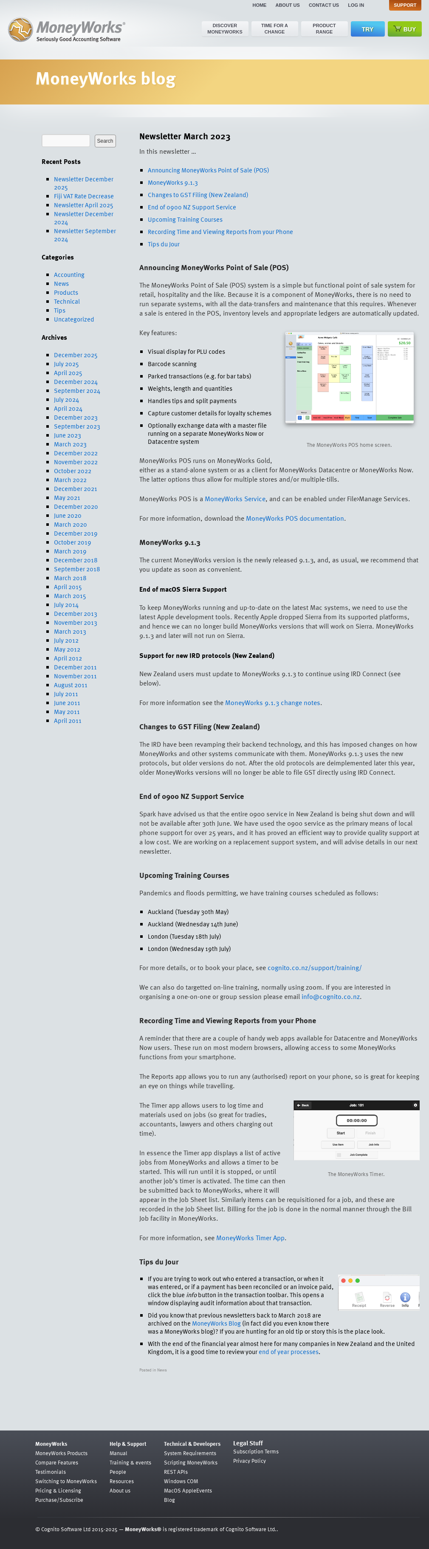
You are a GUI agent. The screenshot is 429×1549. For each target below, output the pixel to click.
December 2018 (76, 559)
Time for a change (274, 28)
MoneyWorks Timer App (250, 1238)
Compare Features (56, 1462)
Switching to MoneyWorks (66, 1481)
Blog (169, 1499)
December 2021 (75, 488)
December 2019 (76, 533)
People (118, 1471)
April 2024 (68, 408)
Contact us (324, 5)
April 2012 (68, 658)
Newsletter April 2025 (83, 204)
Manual (118, 1453)
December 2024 (76, 381)
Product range (324, 28)
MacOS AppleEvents (188, 1490)
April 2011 (68, 720)
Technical (67, 301)
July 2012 (66, 640)
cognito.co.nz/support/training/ (315, 967)
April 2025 (68, 372)
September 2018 (77, 568)
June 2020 (68, 515)
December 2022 (76, 452)
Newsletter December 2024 (83, 217)
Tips (59, 310)
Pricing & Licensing (58, 1490)
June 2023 (67, 435)
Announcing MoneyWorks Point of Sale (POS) (208, 170)
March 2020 (70, 524)
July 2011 (66, 693)
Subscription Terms (256, 1451)
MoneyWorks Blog (216, 1323)
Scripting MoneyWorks (190, 1462)
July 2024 (66, 399)
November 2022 (76, 461)
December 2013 (75, 613)
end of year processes (289, 1351)
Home (259, 5)
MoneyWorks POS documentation (295, 518)
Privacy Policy (249, 1460)
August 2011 (70, 684)
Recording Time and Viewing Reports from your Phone (220, 231)
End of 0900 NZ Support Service (192, 207)
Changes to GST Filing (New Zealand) (198, 194)
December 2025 (76, 354)
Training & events (130, 1462)
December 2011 (75, 667)
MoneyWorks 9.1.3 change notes (272, 702)
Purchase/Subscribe (59, 1499)
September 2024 (77, 390)
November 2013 (75, 622)
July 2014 (66, 604)
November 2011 (75, 675)
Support (405, 5)
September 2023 (77, 426)
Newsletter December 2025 (83, 183)
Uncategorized (74, 319)
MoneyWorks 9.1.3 (173, 182)
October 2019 (72, 542)
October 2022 (72, 470)
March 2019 (70, 551)
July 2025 (66, 363)
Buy (404, 29)
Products (66, 292)
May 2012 (67, 649)
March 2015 (70, 595)
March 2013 (70, 631)
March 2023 (70, 444)
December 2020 (76, 506)
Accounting (69, 274)
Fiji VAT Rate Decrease (84, 195)
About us (287, 5)
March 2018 (70, 577)
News (61, 283)
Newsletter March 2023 (185, 135)
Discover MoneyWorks (225, 28)
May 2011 (67, 711)
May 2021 (67, 497)
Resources (122, 1481)
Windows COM (181, 1481)
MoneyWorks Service (235, 499)
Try (367, 29)
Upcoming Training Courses (185, 219)
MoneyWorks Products (61, 1453)
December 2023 (76, 417)
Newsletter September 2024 (85, 234)
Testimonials (50, 1471)
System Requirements (190, 1453)
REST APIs (176, 1471)
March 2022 (70, 479)
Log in (356, 5)
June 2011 (67, 702)
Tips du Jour (164, 243)
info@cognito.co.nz (331, 996)
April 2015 (68, 586)
